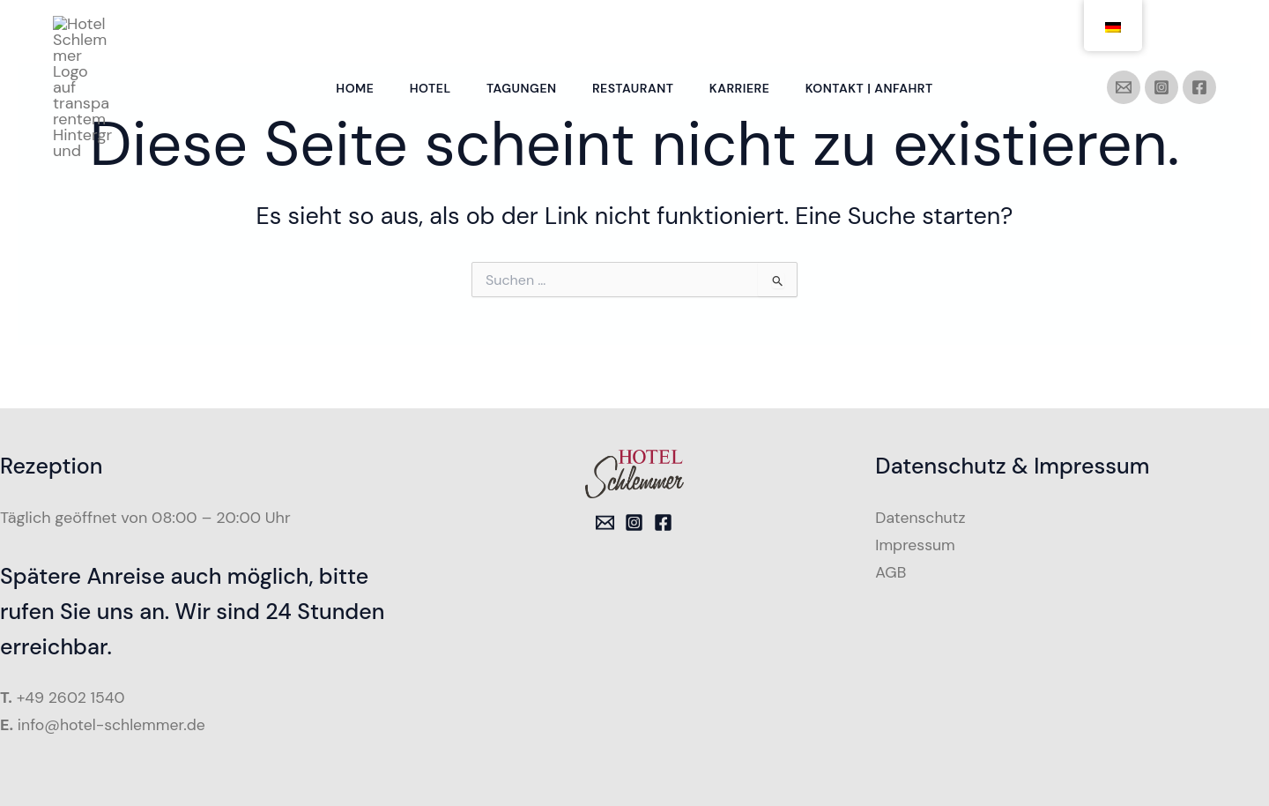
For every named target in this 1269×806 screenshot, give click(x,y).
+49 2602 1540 (72, 697)
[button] (39, 767)
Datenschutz (921, 517)
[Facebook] (1199, 31)
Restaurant (635, 32)
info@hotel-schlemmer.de (114, 724)
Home (347, 32)
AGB (891, 571)
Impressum (915, 544)
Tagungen (520, 32)
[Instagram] (1161, 31)
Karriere (744, 32)
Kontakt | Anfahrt (877, 32)
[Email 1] (605, 522)
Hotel (425, 32)
